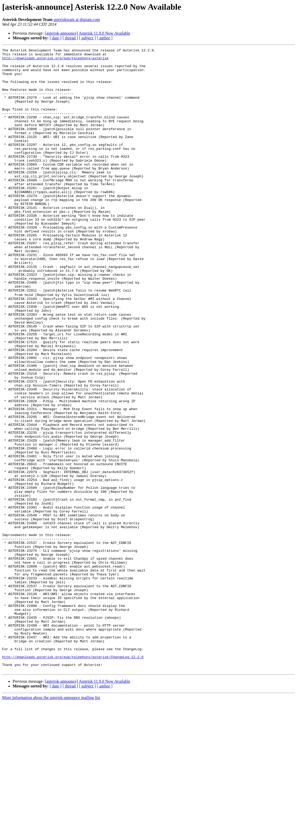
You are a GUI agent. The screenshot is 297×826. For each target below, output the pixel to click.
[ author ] (105, 38)
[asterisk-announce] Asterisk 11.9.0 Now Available (87, 33)
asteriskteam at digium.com (77, 19)
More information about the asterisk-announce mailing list (51, 821)
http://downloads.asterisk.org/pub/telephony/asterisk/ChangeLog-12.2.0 (72, 778)
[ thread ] (70, 38)
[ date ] (55, 38)
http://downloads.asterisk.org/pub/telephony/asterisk (55, 60)
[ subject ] (87, 38)
